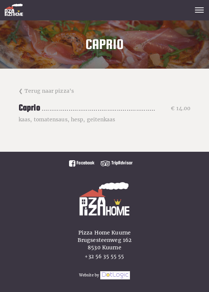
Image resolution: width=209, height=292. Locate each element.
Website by (104, 275)
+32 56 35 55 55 (104, 256)
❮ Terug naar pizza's (46, 91)
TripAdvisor (117, 162)
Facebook (81, 162)
